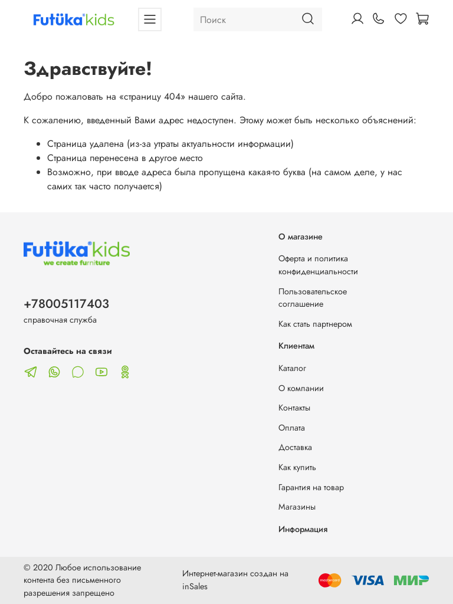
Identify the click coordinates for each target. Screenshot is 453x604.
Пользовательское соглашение (312, 297)
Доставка (295, 447)
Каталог (292, 368)
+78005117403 (66, 304)
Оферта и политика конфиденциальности (318, 264)
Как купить (297, 467)
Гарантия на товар (311, 487)
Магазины (297, 507)
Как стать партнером (315, 324)
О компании (301, 388)
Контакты (294, 407)
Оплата (291, 428)
